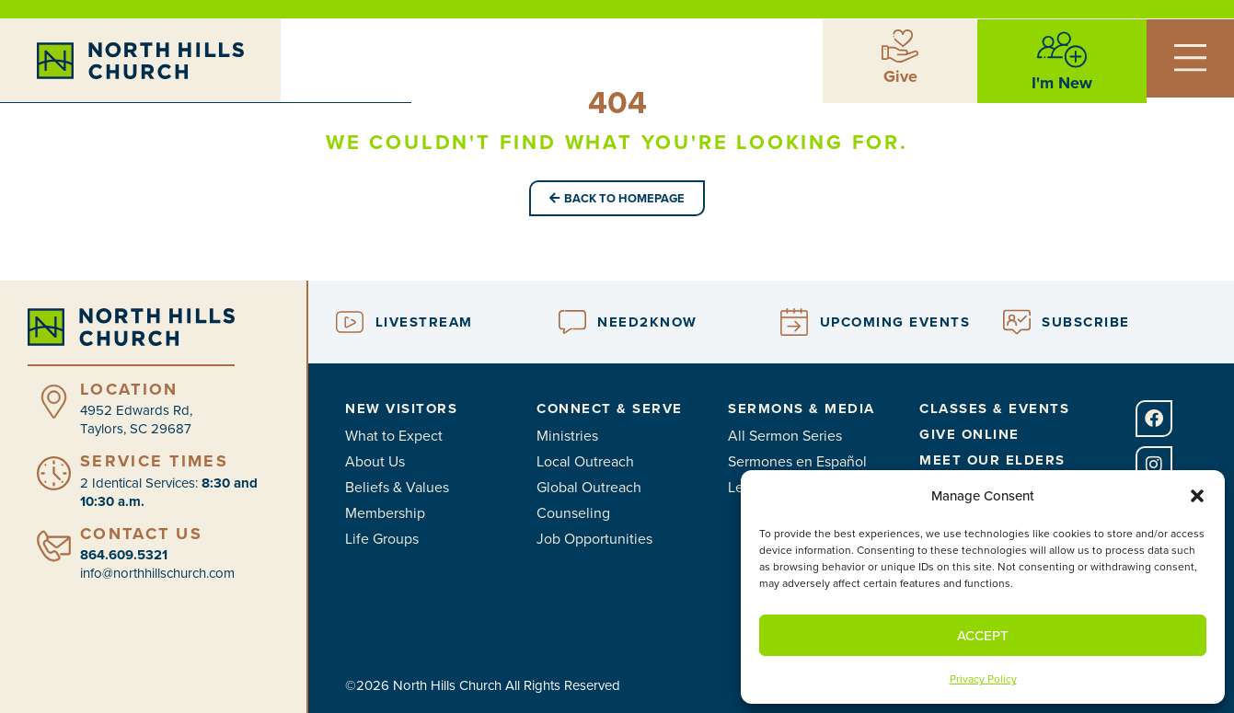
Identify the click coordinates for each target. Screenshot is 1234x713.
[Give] (900, 45)
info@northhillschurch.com (157, 572)
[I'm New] (1062, 49)
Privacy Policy (983, 678)
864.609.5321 (123, 555)
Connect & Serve (609, 408)
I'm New (1062, 82)
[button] (1197, 496)
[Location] (54, 402)
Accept (983, 635)
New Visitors (401, 408)
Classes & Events (994, 408)
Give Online (969, 434)
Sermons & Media (801, 408)
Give (900, 75)
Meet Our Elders (992, 460)
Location (129, 389)
